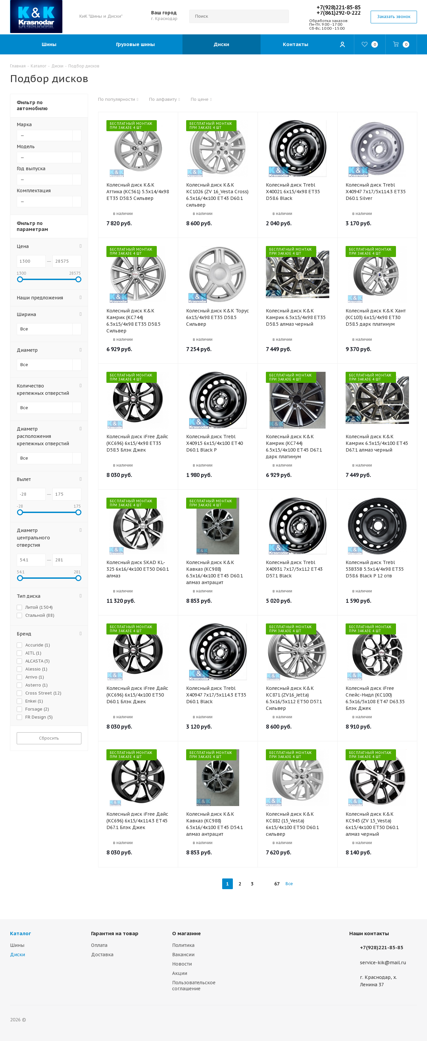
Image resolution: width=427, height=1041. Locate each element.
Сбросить (49, 738)
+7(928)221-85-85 (339, 7)
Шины (17, 945)
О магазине (186, 933)
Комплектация (34, 191)
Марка (24, 124)
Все (289, 883)
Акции (179, 973)
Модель (26, 147)
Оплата (99, 945)
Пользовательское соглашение (194, 986)
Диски (17, 955)
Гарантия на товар (114, 933)
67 (277, 884)
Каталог (20, 933)
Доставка (102, 955)
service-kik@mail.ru (383, 963)
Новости (182, 964)
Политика (183, 945)
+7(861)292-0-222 (339, 12)
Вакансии (183, 955)
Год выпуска (31, 169)
